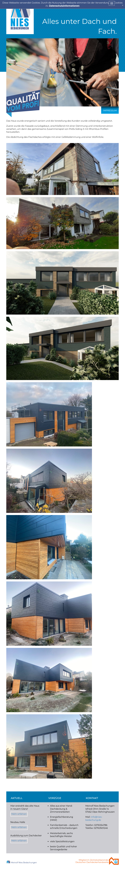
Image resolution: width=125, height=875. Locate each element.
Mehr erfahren (19, 814)
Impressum (110, 110)
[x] (123, 5)
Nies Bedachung (20, 17)
